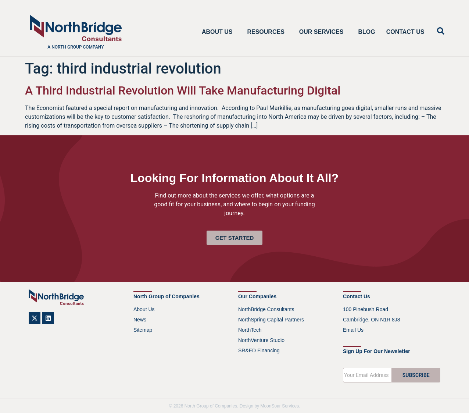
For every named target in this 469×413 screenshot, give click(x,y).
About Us (219, 32)
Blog (366, 32)
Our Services (323, 32)
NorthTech (250, 330)
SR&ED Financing (259, 350)
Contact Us (405, 32)
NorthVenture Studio (261, 340)
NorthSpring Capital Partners (271, 320)
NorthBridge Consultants (266, 309)
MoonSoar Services (279, 406)
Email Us (353, 330)
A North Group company (75, 47)
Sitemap (142, 330)
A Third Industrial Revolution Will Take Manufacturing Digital (182, 90)
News (139, 320)
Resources (267, 32)
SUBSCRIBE (416, 375)
